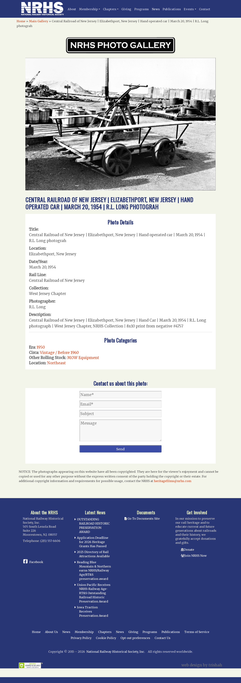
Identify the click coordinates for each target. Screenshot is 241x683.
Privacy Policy (81, 638)
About (72, 9)
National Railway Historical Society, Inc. (115, 651)
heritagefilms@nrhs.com (172, 481)
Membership (88, 9)
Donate (189, 549)
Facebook (36, 562)
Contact (204, 9)
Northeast (56, 363)
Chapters (109, 9)
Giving (126, 9)
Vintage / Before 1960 (59, 352)
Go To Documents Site (142, 518)
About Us (51, 632)
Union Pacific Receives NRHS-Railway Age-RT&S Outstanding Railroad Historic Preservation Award (93, 593)
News (156, 9)
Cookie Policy (106, 638)
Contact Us (162, 638)
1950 (41, 347)
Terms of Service (196, 632)
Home (21, 21)
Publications (172, 9)
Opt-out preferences (135, 638)
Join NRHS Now (195, 555)
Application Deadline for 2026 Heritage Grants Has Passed (92, 542)
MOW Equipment (83, 357)
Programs (141, 9)
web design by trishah (201, 665)
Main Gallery (38, 21)
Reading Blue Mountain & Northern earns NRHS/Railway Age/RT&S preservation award (94, 570)
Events (189, 9)
